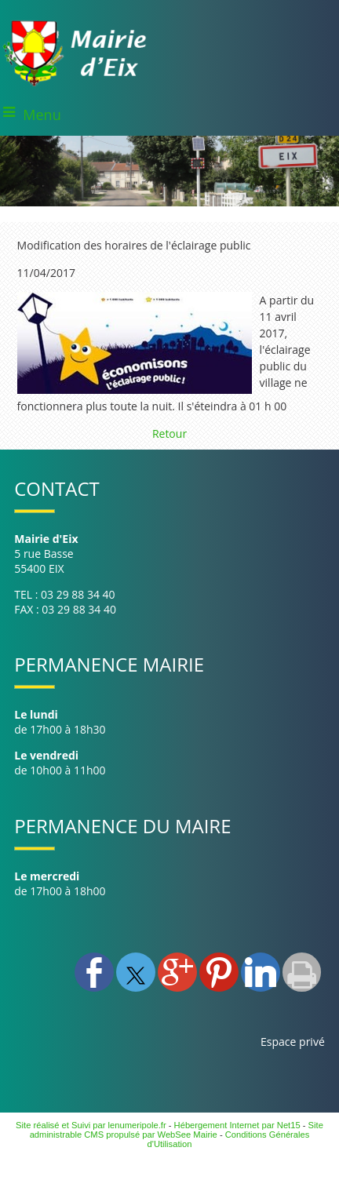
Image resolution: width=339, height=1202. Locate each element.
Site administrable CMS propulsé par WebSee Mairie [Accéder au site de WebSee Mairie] (176, 1129)
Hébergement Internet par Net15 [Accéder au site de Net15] (237, 1125)
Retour (169, 433)
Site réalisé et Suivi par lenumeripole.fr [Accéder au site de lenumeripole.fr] (91, 1125)
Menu (41, 114)
